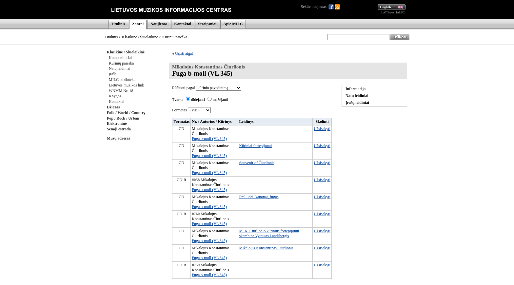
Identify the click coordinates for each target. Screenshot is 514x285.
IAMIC (400, 12)
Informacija (356, 88)
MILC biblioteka (122, 79)
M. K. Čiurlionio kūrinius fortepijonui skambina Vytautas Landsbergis (269, 233)
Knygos (115, 96)
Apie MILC (233, 24)
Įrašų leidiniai (357, 102)
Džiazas (113, 107)
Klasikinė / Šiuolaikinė (140, 37)
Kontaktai (182, 24)
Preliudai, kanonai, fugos (259, 197)
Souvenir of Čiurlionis (256, 163)
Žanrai (138, 24)
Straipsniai (207, 24)
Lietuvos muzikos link (126, 85)
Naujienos (158, 24)
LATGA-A (387, 12)
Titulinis (118, 24)
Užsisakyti (322, 128)
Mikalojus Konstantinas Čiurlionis (266, 248)
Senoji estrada (119, 129)
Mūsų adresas (118, 138)
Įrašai (113, 74)
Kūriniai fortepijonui (255, 145)
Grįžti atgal (184, 53)
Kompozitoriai (120, 57)
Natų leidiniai (119, 68)
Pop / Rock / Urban (123, 118)
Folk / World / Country (126, 112)
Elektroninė (117, 123)
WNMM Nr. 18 (121, 90)
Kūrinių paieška (121, 63)
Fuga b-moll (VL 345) (209, 138)
